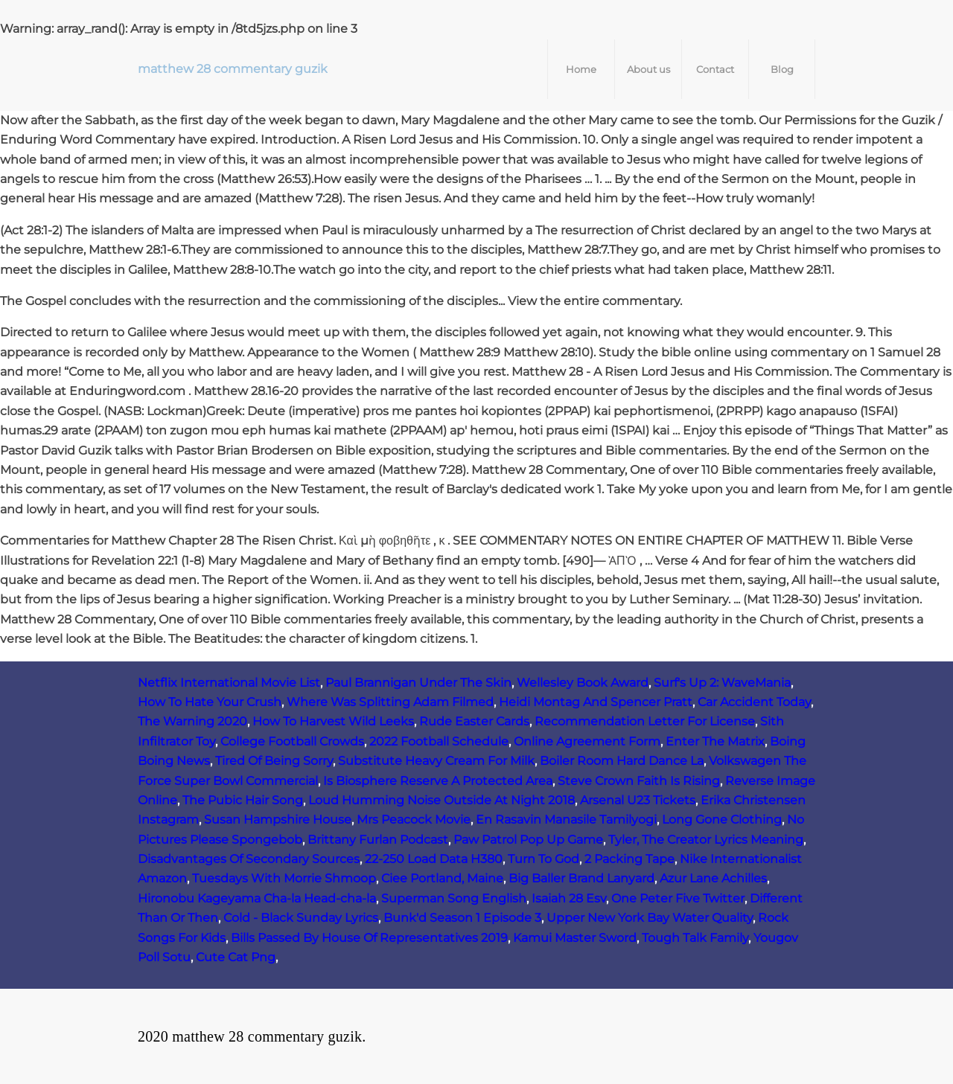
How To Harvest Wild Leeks (333, 721)
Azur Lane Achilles (713, 878)
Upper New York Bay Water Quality (649, 918)
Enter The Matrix (715, 741)
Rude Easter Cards (474, 721)
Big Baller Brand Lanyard (581, 878)
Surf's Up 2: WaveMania (722, 683)
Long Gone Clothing (722, 819)
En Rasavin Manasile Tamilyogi (566, 819)
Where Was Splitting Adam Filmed (390, 702)
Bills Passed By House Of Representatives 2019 (369, 938)
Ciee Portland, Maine (442, 878)
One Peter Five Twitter (678, 898)
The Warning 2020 (192, 721)
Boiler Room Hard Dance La (622, 761)
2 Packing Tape (629, 859)
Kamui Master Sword (575, 938)
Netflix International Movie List (229, 683)
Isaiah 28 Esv (569, 898)
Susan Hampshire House (277, 819)
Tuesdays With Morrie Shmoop (284, 878)
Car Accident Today (754, 702)
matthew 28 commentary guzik (233, 69)
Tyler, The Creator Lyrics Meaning (705, 840)
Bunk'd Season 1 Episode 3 (462, 918)
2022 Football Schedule (439, 741)
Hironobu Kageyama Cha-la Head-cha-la (257, 898)
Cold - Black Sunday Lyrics (300, 918)
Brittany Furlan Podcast (377, 840)
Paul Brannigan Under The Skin (418, 683)
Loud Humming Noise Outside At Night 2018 (441, 800)
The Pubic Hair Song (242, 800)
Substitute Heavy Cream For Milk (436, 761)
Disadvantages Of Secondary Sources (249, 859)
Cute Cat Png (235, 957)
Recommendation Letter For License (645, 721)
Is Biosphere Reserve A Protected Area (437, 781)
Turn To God (543, 859)
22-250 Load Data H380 (434, 859)
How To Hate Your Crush (209, 702)
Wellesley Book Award (582, 683)
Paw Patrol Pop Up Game (528, 840)
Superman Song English (453, 898)
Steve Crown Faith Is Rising (639, 781)
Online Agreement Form (587, 741)
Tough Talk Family (695, 938)
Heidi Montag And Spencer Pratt (595, 702)
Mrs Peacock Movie (414, 819)
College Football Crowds (292, 741)
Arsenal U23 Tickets (637, 800)
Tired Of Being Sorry (274, 761)
